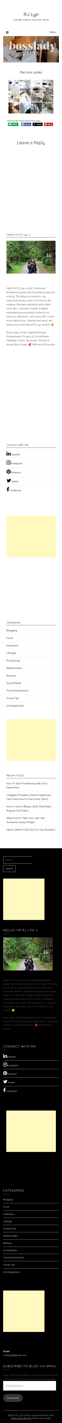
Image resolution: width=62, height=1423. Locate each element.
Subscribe (13, 1397)
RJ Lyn (31, 14)
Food (9, 638)
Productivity (13, 660)
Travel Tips (12, 698)
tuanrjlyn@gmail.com (15, 1355)
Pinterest (13, 471)
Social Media (13, 683)
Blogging (11, 630)
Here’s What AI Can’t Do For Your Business (30, 829)
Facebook (13, 489)
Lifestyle (11, 653)
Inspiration (12, 645)
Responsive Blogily (21, 1418)
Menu (53, 32)
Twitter (12, 480)
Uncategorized (14, 705)
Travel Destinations (17, 690)
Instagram (14, 462)
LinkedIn (13, 453)
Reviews (11, 675)
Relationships (14, 668)
